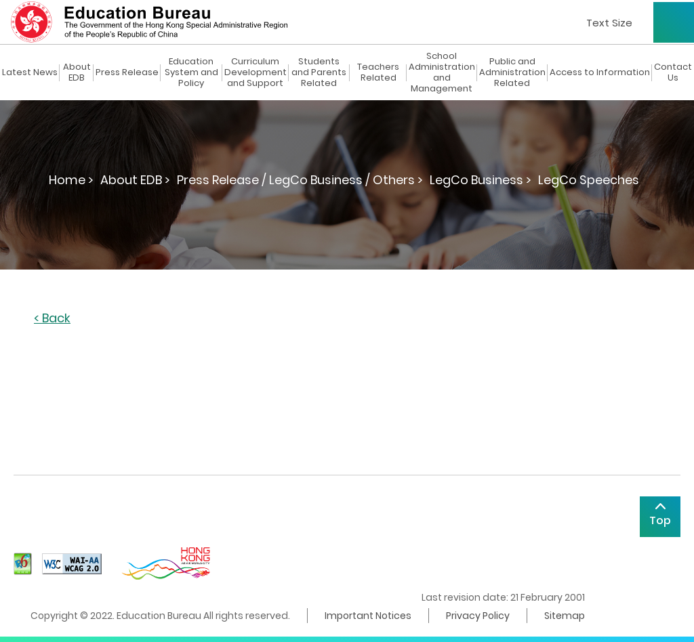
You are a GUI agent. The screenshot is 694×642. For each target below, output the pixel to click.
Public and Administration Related (512, 72)
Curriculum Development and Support (255, 72)
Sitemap (564, 615)
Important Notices (368, 615)
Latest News (30, 72)
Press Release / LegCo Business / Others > (300, 179)
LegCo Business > (480, 179)
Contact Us (673, 72)
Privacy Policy (478, 615)
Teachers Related (378, 72)
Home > (71, 179)
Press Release (127, 72)
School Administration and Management (442, 72)
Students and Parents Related (318, 72)
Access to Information (600, 72)
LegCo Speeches (588, 179)
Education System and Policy (191, 72)
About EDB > (135, 179)
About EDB (77, 72)
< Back (52, 318)
